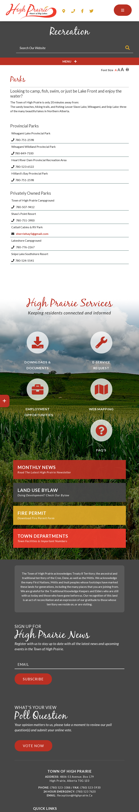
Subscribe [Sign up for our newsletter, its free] (33, 679)
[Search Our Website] (74, 48)
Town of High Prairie (31, 11)
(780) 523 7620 (86, 791)
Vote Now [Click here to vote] (33, 746)
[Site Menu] (69, 61)
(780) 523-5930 (90, 787)
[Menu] (123, 10)
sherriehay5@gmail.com (32, 233)
